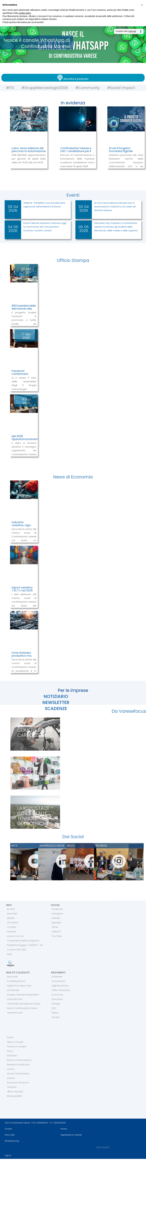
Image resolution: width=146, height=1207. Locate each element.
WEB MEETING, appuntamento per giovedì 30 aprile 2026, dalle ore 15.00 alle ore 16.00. (29, 158)
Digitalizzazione (60, 985)
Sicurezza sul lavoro (18, 1082)
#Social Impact (122, 87)
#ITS (8, 87)
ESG (54, 1008)
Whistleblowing (12, 1141)
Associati (12, 913)
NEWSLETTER (55, 703)
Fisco (10, 1051)
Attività (10, 918)
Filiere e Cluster (15, 1042)
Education (57, 999)
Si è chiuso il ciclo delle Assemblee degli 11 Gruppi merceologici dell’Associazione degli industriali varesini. (24, 389)
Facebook (57, 909)
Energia (56, 1003)
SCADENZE (56, 709)
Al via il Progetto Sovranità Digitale (121, 149)
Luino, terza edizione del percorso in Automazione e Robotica (29, 151)
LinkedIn (56, 918)
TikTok (55, 927)
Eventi (73, 195)
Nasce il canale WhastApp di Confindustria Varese (37, 43)
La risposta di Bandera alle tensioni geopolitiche (33, 816)
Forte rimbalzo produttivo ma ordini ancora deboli (21, 657)
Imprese (11, 931)
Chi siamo (12, 922)
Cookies (8, 1128)
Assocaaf (12, 976)
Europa (56, 1017)
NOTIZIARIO (56, 696)
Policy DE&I (10, 1135)
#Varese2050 (14, 1096)
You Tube (57, 936)
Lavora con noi (15, 936)
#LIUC (71, 846)
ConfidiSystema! (16, 981)
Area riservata (103, 1147)
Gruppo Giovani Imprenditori (23, 994)
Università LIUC (15, 999)
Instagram (57, 913)
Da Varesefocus (129, 711)
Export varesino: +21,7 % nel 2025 (22, 589)
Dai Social (73, 837)
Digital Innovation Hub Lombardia (19, 988)
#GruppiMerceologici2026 (44, 87)
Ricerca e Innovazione (19, 1060)
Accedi (11, 909)
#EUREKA (101, 846)
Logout (8, 1155)
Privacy (64, 1128)
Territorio (12, 1087)
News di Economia (73, 477)
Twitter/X (56, 931)
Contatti (11, 927)
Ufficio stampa (15, 1091)
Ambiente (57, 976)
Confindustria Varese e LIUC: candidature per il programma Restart (75, 151)
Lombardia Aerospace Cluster (23, 1003)
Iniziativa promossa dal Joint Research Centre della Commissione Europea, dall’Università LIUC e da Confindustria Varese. (126, 162)
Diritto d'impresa (61, 990)
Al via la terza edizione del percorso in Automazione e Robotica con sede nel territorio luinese (115, 206)
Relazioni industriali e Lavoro (18, 1067)
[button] (141, 4)
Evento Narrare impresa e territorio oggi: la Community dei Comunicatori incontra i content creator (45, 227)
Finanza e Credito (16, 1046)
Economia (57, 994)
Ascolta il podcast (75, 79)
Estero (55, 1012)
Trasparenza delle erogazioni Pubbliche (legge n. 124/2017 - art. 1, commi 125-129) (25, 945)
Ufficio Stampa (73, 260)
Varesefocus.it (15, 1012)
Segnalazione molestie (71, 1135)
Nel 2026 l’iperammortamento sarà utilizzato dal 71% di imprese (26, 440)
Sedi (9, 954)
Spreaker (56, 922)
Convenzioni (58, 981)
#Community (88, 87)
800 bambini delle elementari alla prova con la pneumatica (24, 310)
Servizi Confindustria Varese (22, 1008)
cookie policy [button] (25, 13)
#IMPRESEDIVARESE (52, 846)
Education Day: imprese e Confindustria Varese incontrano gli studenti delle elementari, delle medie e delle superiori (115, 227)
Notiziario (12, 1055)
